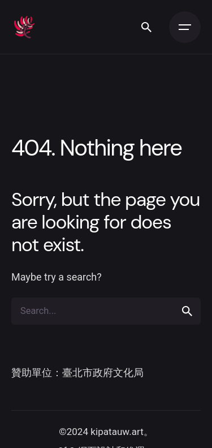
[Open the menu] (185, 27)
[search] (187, 311)
